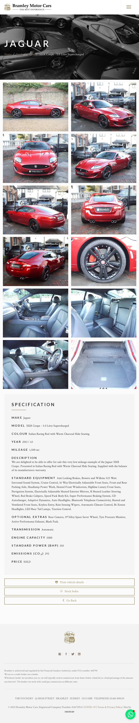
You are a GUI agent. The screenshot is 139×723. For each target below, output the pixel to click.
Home (8, 54)
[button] (130, 714)
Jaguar (31, 54)
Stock (19, 54)
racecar (69, 711)
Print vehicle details (69, 582)
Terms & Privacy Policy (109, 707)
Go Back (70, 601)
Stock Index (69, 591)
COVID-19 (90, 707)
